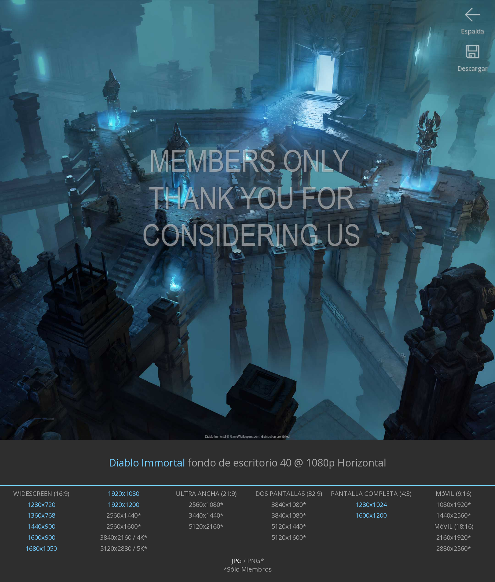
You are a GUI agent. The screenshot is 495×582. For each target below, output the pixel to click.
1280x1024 (371, 504)
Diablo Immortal (147, 462)
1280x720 (41, 504)
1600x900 (41, 537)
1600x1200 (371, 515)
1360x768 (41, 515)
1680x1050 (41, 548)
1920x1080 (123, 493)
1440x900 (41, 526)
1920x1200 (123, 504)
